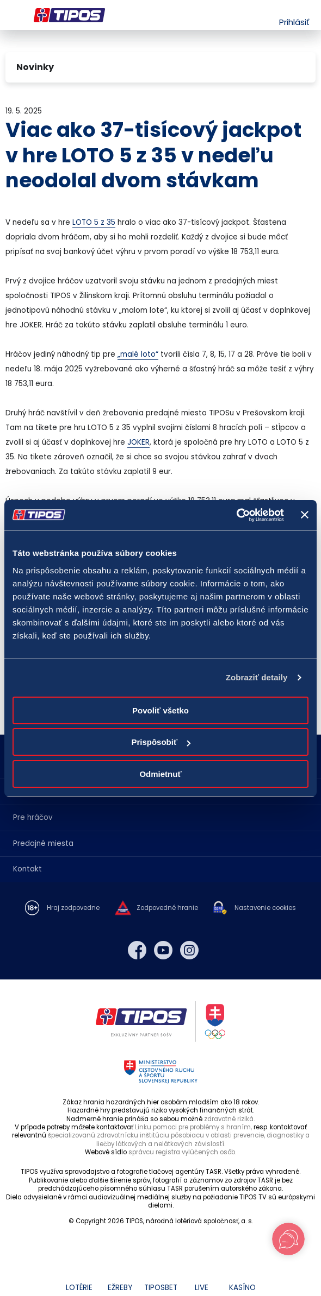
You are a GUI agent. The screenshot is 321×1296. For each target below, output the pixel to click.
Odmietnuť (160, 774)
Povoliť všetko (160, 710)
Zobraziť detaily (257, 677)
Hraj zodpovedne (73, 908)
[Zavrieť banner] (304, 515)
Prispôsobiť (160, 742)
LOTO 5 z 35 (93, 222)
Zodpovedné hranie (167, 908)
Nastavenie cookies (265, 908)
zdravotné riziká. (229, 1119)
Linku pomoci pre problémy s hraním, (193, 1127)
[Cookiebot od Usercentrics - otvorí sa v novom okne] (236, 515)
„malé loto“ (138, 354)
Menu (12, 15)
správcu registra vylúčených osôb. (182, 1152)
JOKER (138, 442)
